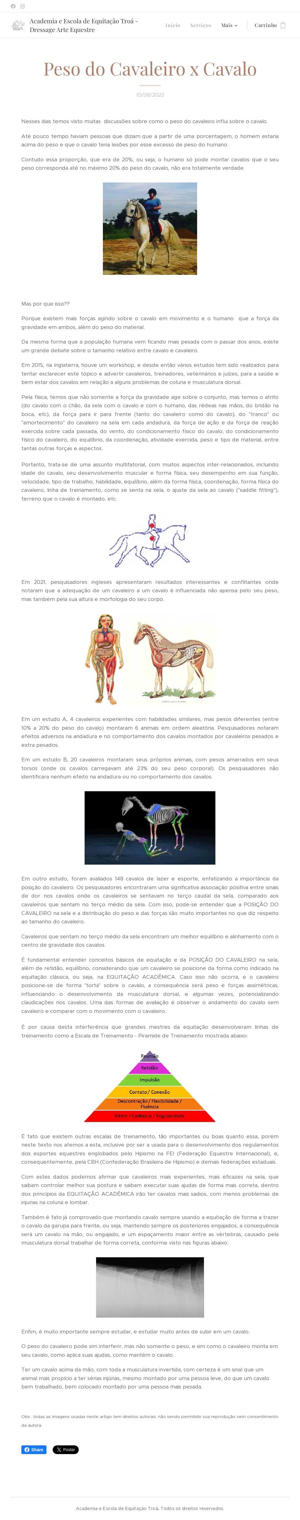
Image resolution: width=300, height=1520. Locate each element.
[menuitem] (174, 25)
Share (33, 1449)
